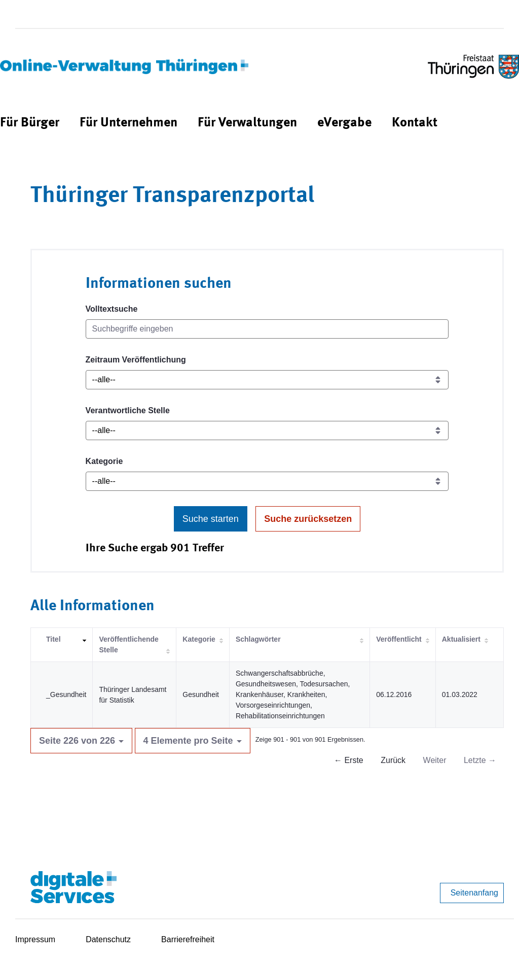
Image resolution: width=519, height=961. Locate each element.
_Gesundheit (66, 694)
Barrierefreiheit (187, 939)
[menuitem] (29, 123)
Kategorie (104, 461)
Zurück (393, 760)
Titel (53, 639)
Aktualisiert (461, 639)
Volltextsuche (112, 309)
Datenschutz (108, 939)
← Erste (348, 760)
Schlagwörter (258, 639)
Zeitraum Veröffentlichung (136, 359)
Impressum (35, 939)
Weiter (435, 760)
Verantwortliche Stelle (128, 410)
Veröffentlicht (398, 639)
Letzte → (480, 760)
